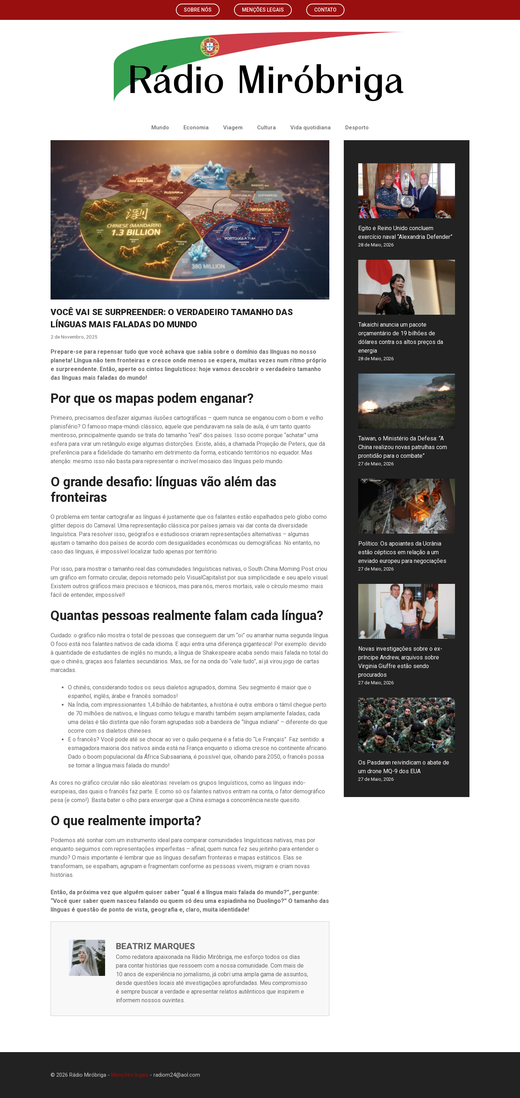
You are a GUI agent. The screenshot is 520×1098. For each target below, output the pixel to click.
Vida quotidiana (310, 127)
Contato (325, 10)
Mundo (160, 127)
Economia (196, 127)
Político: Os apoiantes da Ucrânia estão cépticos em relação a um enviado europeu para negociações (402, 552)
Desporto (357, 127)
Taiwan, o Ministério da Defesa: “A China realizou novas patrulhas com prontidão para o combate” (402, 447)
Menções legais (263, 10)
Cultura (266, 127)
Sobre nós (198, 10)
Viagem (233, 127)
